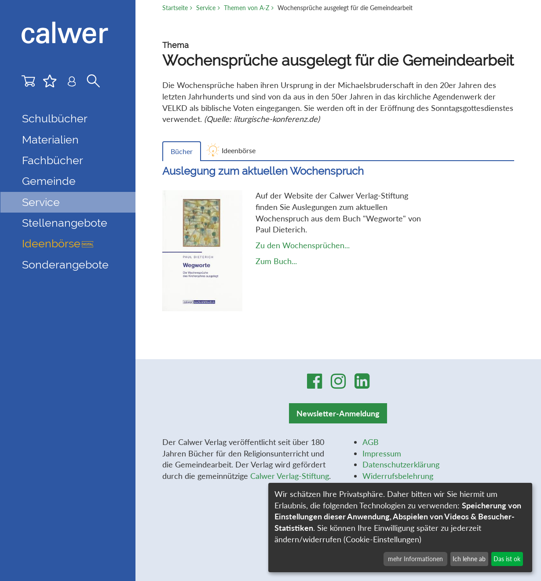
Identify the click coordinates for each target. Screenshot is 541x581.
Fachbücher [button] (52, 160)
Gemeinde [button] (49, 181)
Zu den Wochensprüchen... (303, 245)
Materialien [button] (50, 139)
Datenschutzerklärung (400, 464)
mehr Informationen (415, 559)
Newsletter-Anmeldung (338, 413)
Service (206, 7)
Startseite (175, 7)
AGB (370, 442)
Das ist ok (506, 559)
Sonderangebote (65, 264)
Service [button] (41, 202)
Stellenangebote (64, 223)
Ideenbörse (57, 243)
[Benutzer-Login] (72, 83)
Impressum (381, 453)
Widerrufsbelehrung (397, 476)
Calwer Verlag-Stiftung (289, 476)
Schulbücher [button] (55, 118)
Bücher (182, 151)
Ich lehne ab (469, 559)
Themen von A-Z (246, 7)
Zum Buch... (276, 261)
